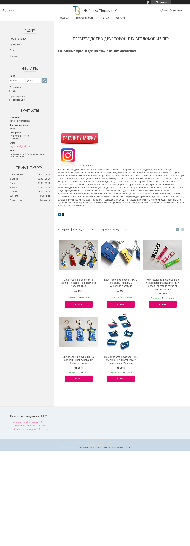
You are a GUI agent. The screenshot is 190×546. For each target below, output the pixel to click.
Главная (64, 18)
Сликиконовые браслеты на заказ (30, 425)
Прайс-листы (16, 44)
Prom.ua (108, 442)
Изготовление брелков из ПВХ (28, 422)
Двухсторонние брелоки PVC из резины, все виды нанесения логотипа (120, 282)
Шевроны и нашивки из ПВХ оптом (30, 429)
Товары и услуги (85, 18)
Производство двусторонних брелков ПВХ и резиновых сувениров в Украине (120, 360)
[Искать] (4, 10)
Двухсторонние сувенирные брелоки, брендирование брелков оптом (79, 360)
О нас (106, 18)
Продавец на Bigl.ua (95, 445)
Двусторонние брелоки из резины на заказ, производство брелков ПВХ (78, 282)
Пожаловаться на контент (90, 448)
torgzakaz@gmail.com (20, 146)
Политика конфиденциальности (116, 448)
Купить (78, 304)
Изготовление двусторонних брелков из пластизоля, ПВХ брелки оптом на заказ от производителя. (162, 284)
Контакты (121, 18)
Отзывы (13, 56)
